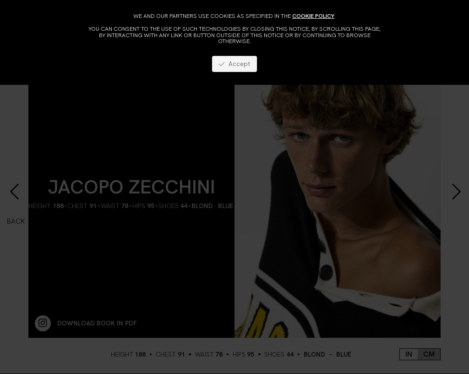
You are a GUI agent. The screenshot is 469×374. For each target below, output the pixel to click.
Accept (234, 64)
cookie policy (313, 16)
